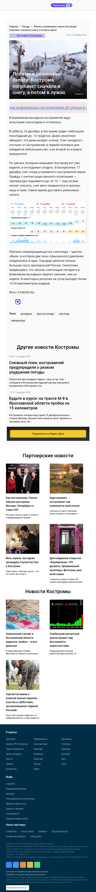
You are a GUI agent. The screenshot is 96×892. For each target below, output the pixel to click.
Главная (13, 26)
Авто (63, 759)
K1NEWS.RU (11, 831)
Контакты (10, 794)
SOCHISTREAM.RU (60, 831)
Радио (36, 769)
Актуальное (11, 769)
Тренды (37, 764)
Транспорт (11, 739)
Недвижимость (41, 739)
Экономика (66, 739)
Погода (26, 26)
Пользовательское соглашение (20, 799)
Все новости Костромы (29, 35)
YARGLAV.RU (35, 836)
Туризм (9, 764)
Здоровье (65, 749)
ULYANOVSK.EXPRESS (16, 836)
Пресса (9, 759)
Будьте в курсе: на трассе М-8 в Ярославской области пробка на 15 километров (39, 403)
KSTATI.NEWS (27, 831)
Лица (63, 764)
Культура (65, 754)
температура (18, 320)
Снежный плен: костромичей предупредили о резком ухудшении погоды (36, 367)
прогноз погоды (45, 313)
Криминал (38, 754)
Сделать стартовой (14, 809)
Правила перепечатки (16, 804)
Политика (65, 744)
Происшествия (40, 744)
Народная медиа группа (17, 819)
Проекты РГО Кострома (17, 744)
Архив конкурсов (13, 754)
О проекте (10, 784)
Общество (38, 759)
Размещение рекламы (16, 789)
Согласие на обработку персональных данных (27, 871)
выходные (26, 313)
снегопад (64, 313)
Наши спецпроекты (15, 749)
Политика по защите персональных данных (26, 874)
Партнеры (38, 749)
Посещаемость (13, 814)
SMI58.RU (42, 831)
